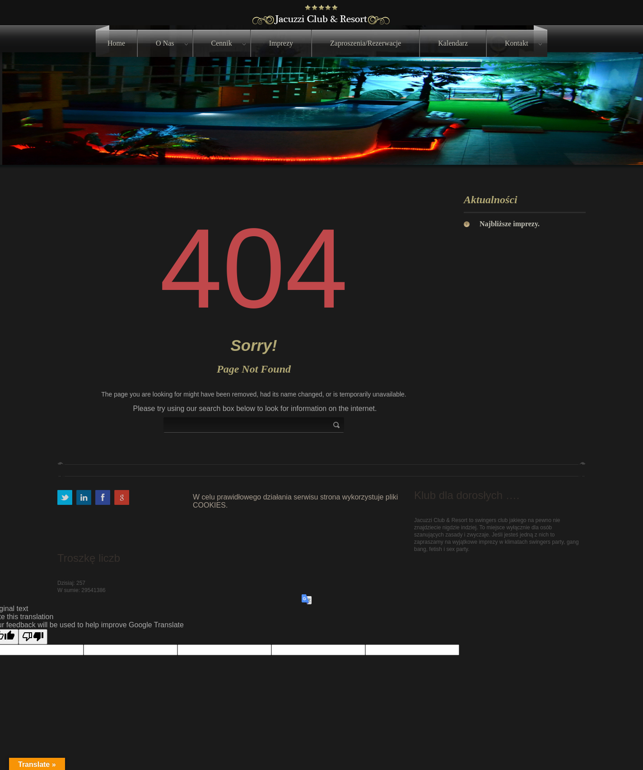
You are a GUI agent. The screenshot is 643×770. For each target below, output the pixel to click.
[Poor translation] (33, 636)
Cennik (221, 43)
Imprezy (281, 43)
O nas (165, 43)
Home (116, 43)
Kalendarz (453, 43)
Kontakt (516, 43)
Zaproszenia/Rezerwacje (365, 43)
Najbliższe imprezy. (510, 224)
